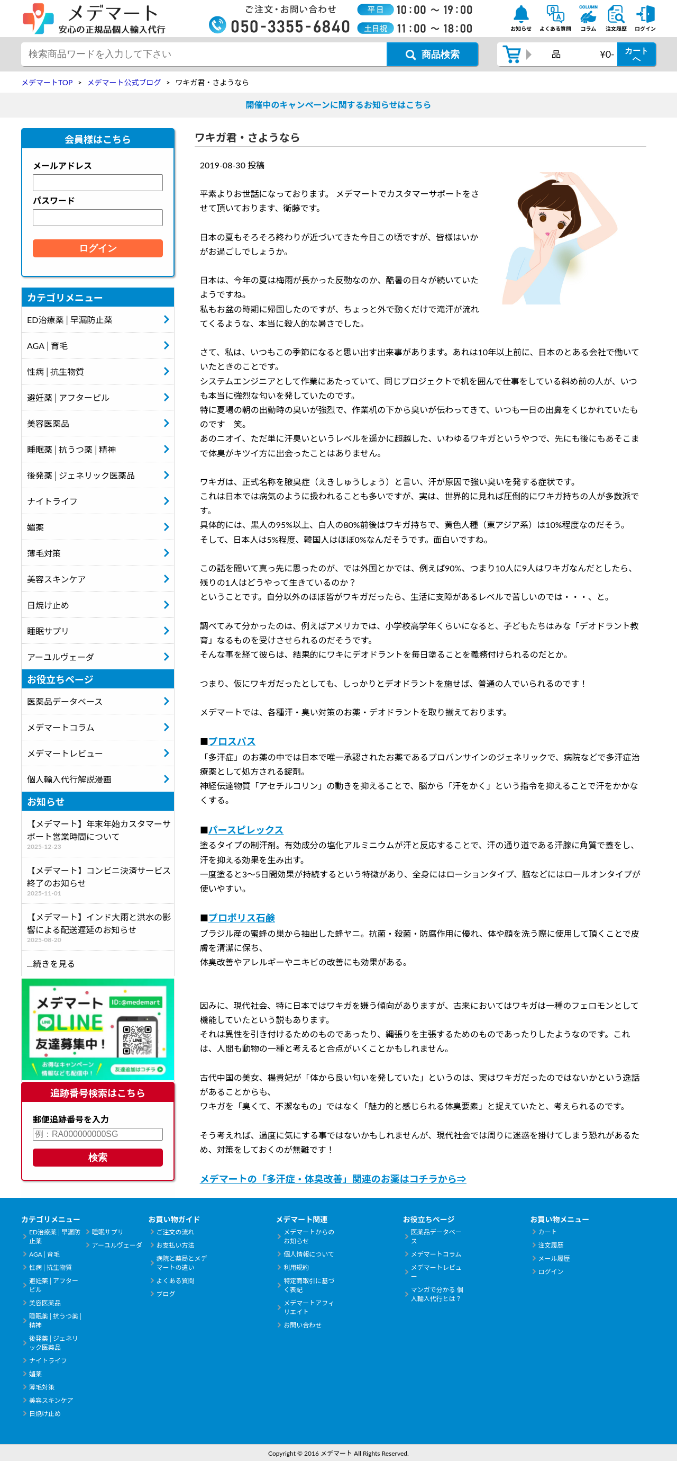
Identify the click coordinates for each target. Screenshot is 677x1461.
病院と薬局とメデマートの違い (182, 1262)
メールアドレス (62, 165)
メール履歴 (554, 1258)
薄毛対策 (44, 553)
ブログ (166, 1294)
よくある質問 (176, 1281)
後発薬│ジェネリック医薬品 (81, 475)
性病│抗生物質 (55, 371)
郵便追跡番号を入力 (71, 1119)
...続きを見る (51, 963)
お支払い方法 (176, 1245)
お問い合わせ (302, 1325)
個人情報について (308, 1254)
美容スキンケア (56, 579)
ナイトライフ (52, 501)
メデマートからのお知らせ (308, 1236)
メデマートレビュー (65, 753)
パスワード (54, 200)
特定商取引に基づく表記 (308, 1285)
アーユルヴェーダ (60, 657)
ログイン (550, 1272)
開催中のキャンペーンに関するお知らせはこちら (339, 105)
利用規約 (296, 1267)
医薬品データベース (65, 701)
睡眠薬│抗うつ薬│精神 (71, 449)
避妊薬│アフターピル (68, 397)
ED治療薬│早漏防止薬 (69, 320)
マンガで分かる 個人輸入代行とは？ (437, 1294)
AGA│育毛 (47, 345)
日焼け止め (48, 605)
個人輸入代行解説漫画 (69, 779)
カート (547, 1232)
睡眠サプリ (48, 631)
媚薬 (35, 527)
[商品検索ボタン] (432, 54)
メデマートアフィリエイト (308, 1307)
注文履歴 (550, 1245)
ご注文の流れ (176, 1232)
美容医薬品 (48, 423)
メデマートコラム (61, 727)
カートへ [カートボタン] (636, 54)
